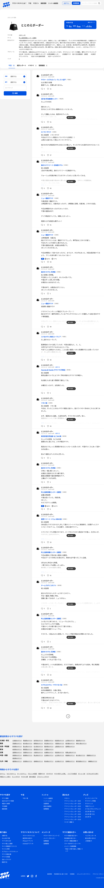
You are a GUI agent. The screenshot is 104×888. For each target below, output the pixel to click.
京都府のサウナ (27, 752)
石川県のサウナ (38, 746)
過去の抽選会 (47, 806)
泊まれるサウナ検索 (8, 801)
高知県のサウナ (17, 758)
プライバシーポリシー (98, 874)
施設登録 (43, 3)
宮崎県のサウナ (70, 761)
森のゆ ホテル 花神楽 (48, 272)
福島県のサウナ (80, 740)
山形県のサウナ (70, 740)
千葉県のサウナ (59, 743)
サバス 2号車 (6, 849)
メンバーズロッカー (49, 838)
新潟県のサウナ (17, 746)
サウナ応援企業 (6, 854)
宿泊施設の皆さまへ (70, 838)
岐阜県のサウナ (17, 749)
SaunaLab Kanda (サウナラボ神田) (53, 370)
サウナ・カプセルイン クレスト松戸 (53, 79)
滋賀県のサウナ (17, 752)
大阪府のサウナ (38, 752)
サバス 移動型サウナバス (9, 846)
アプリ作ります (6, 841)
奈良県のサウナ (59, 752)
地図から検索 (6, 803)
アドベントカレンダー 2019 (72, 817)
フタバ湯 (44, 403)
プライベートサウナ (43, 777)
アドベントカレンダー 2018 (72, 819)
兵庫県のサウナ (49, 752)
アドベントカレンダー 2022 (72, 809)
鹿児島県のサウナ (81, 761)
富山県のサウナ (27, 746)
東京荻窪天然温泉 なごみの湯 (51, 436)
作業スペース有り (5, 777)
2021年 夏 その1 (90, 811)
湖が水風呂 (32, 777)
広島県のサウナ (49, 755)
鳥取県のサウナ (17, 755)
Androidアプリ (27, 843)
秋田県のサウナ (59, 740)
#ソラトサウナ (46, 132)
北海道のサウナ (17, 740)
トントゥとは (47, 801)
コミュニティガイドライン (83, 874)
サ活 (29, 3)
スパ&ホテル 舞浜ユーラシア (51, 337)
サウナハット (89, 803)
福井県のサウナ (49, 746)
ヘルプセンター (89, 835)
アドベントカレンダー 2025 (72, 801)
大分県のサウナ (59, 761)
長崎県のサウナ (38, 761)
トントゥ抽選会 (53, 3)
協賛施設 (46, 841)
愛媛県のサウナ (91, 755)
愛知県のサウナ (38, 749)
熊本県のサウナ (49, 761)
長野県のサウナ (70, 746)
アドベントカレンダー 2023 (72, 806)
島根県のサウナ (27, 755)
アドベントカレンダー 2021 (72, 811)
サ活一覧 (25, 798)
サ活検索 (4, 806)
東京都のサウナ (70, 743)
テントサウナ (16, 777)
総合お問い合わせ (90, 838)
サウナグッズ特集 (90, 801)
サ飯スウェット (89, 806)
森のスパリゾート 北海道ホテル (52, 165)
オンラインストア (90, 798)
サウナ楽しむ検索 (7, 843)
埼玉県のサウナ (49, 743)
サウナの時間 (6, 857)
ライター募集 (68, 822)
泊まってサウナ (6, 859)
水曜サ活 (57, 367)
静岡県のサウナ (27, 749)
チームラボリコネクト (48, 585)
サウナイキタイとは (29, 835)
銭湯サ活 (4, 862)
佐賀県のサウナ (27, 761)
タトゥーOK (81, 774)
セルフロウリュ (11, 774)
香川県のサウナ (80, 755)
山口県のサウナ (59, 755)
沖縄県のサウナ (92, 761)
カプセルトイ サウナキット (10, 851)
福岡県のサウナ (17, 761)
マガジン (36, 3)
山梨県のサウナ (59, 746)
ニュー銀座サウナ (47, 198)
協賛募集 (46, 809)
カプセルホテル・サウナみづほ (51, 685)
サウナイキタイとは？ (19, 3)
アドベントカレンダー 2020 (72, 814)
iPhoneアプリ (27, 841)
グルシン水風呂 (32, 774)
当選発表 (46, 803)
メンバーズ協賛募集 (70, 846)
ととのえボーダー (32, 25)
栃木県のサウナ (27, 743)
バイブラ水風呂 (72, 774)
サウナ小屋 (24, 777)
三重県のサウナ (49, 749)
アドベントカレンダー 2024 (72, 803)
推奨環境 (49, 874)
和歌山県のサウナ (70, 752)
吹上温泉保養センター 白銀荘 (27, 38)
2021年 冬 (88, 817)
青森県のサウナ (27, 740)
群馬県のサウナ (38, 743)
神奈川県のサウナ (81, 743)
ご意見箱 (87, 841)
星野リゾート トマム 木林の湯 (51, 519)
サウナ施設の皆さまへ (71, 835)
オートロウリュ (21, 774)
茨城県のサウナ (17, 743)
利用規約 (72, 874)
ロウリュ (2, 774)
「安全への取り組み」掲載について (73, 850)
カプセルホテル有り (92, 774)
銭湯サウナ (41, 774)
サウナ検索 (5, 798)
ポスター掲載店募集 (70, 841)
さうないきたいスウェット (93, 809)
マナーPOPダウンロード (71, 843)
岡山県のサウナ (38, 755)
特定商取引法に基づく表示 (61, 874)
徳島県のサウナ (70, 755)
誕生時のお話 (27, 838)
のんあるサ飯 (6, 838)
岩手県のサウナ (38, 740)
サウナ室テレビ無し (60, 774)
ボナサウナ (49, 774)
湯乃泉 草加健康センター (49, 99)
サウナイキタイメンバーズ (51, 835)
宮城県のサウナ (49, 740)
